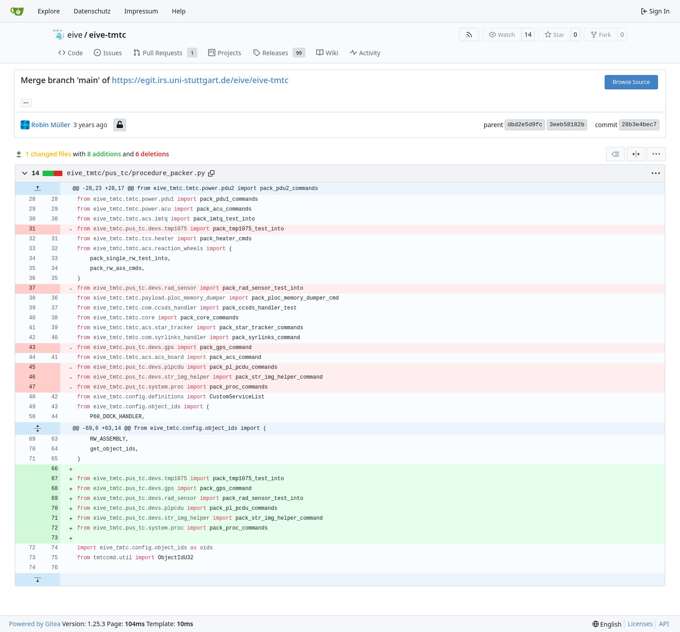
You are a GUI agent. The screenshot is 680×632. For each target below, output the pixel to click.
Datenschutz (92, 11)
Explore (49, 11)
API (664, 623)
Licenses (640, 623)
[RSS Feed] (469, 34)
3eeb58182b (566, 124)
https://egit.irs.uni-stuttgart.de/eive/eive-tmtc (200, 80)
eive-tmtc (107, 34)
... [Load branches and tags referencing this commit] (26, 102)
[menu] (656, 154)
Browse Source (631, 82)
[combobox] (615, 154)
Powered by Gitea (35, 623)
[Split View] (636, 154)
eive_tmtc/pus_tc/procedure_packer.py (136, 173)
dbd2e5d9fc (524, 124)
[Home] (17, 11)
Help (179, 11)
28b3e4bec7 (639, 124)
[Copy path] (211, 173)
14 (528, 34)
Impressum (141, 11)
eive (75, 34)
